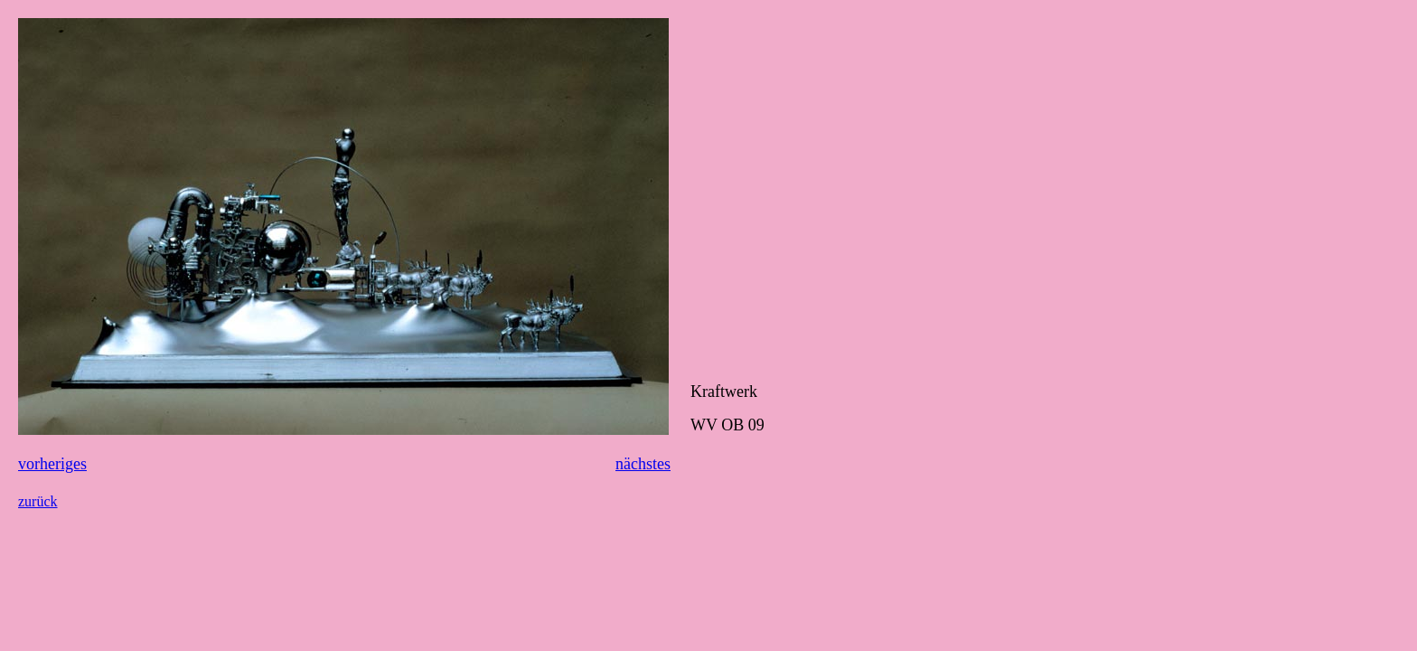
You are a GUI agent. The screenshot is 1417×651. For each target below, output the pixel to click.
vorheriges (52, 464)
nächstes (643, 464)
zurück (38, 501)
